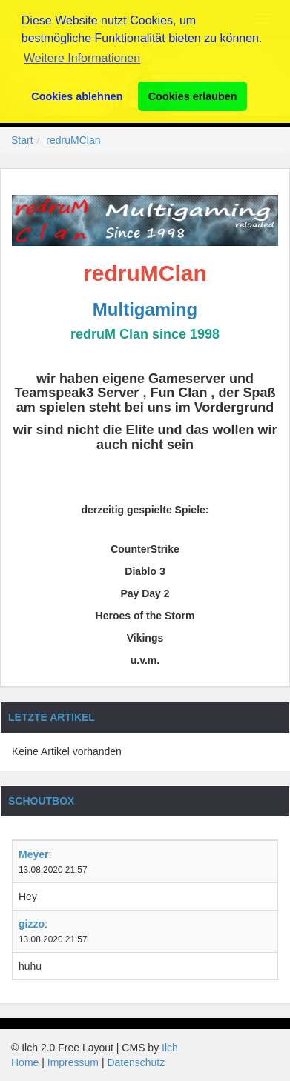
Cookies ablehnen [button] (76, 96)
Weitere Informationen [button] (82, 58)
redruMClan (73, 140)
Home (25, 1062)
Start (22, 140)
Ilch (170, 1048)
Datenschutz (136, 1062)
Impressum (73, 1062)
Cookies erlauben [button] (192, 96)
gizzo (32, 924)
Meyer (33, 854)
